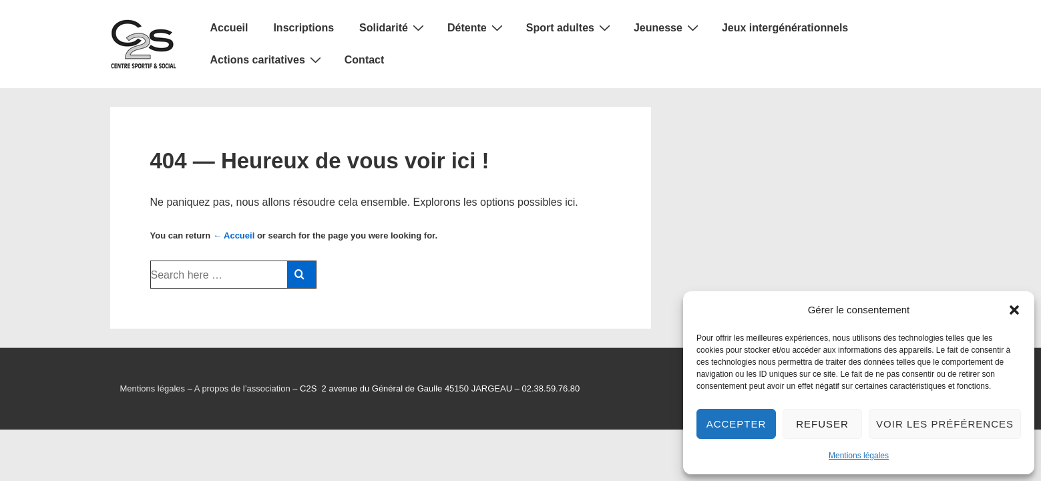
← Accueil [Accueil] (233, 235)
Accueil (229, 27)
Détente (476, 27)
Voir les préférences (945, 424)
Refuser (822, 424)
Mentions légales (859, 455)
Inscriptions (303, 27)
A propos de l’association (242, 388)
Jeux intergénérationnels (785, 27)
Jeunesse (668, 27)
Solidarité (393, 27)
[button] (1014, 310)
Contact (365, 59)
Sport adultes (570, 27)
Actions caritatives (267, 59)
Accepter (736, 424)
